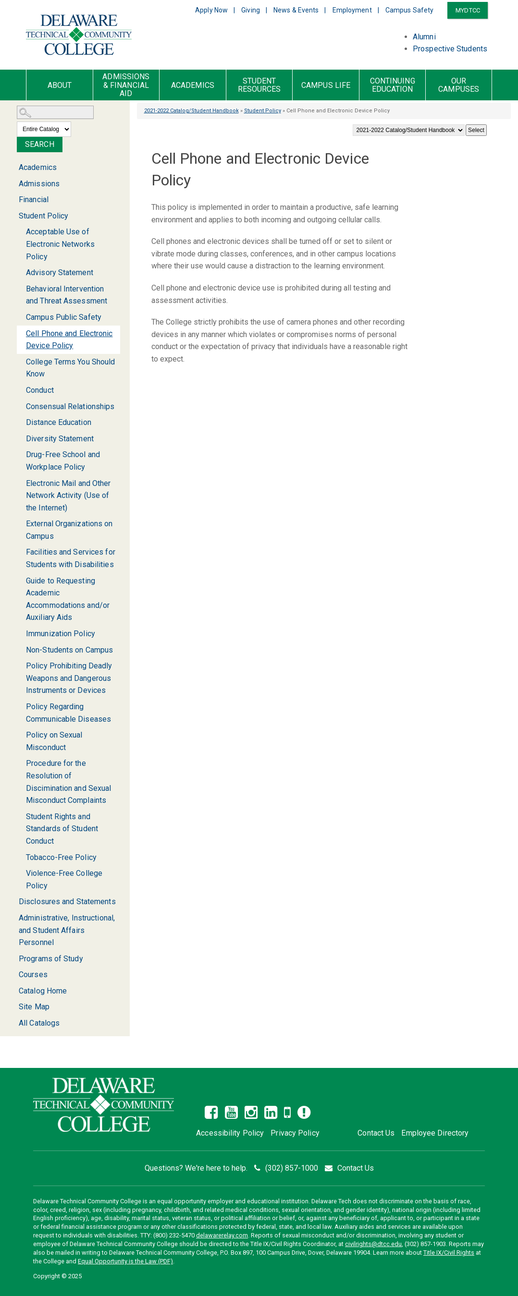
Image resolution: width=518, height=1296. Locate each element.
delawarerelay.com (222, 1235)
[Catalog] (409, 130)
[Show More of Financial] (13, 199)
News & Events (296, 10)
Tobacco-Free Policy (61, 857)
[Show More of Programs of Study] (13, 958)
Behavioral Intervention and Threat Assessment (66, 295)
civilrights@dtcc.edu (373, 1244)
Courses (33, 974)
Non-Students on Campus (69, 649)
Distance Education (58, 422)
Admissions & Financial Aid (125, 85)
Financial (34, 199)
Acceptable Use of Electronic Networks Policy (60, 244)
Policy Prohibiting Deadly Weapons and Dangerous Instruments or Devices (69, 678)
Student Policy (262, 111)
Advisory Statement (59, 272)
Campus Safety (409, 10)
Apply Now (211, 10)
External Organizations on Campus (69, 530)
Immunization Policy (60, 633)
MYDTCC (468, 10)
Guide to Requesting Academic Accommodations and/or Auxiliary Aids (68, 599)
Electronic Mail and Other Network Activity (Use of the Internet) (68, 495)
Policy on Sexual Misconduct (54, 741)
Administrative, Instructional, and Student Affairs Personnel (67, 930)
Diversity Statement (60, 438)
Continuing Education (392, 85)
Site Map (34, 1006)
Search (39, 144)
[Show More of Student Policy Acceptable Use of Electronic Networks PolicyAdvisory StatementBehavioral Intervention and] (13, 216)
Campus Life (325, 85)
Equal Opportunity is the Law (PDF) (125, 1261)
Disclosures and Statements (67, 901)
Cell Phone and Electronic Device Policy (69, 340)
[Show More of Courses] (13, 974)
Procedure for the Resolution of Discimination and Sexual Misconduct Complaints (68, 782)
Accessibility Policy (230, 1133)
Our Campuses (458, 85)
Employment (352, 10)
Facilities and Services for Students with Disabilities (70, 558)
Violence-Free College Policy (64, 879)
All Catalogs (39, 1023)
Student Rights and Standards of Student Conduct (62, 829)
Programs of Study (51, 958)
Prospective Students (450, 48)
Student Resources (259, 85)
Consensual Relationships (70, 406)
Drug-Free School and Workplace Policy (63, 461)
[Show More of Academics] (13, 167)
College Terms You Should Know (70, 368)
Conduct (40, 390)
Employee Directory (435, 1133)
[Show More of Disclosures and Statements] (13, 901)
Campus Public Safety (63, 317)
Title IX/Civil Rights (448, 1252)
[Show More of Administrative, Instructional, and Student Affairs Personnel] (13, 917)
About (60, 85)
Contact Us (376, 1133)
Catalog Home (43, 990)
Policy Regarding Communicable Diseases (68, 713)
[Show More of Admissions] (13, 183)
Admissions (39, 183)
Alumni (424, 36)
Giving (250, 10)
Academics (192, 85)
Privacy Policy (295, 1133)
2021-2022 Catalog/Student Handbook (191, 111)
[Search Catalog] (55, 112)
